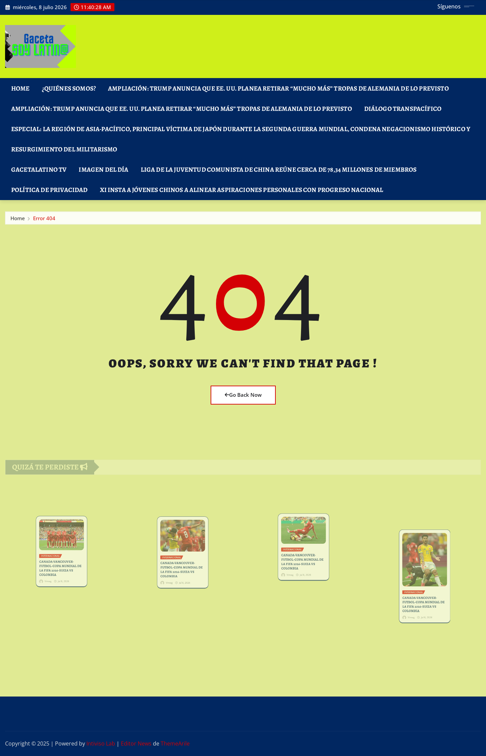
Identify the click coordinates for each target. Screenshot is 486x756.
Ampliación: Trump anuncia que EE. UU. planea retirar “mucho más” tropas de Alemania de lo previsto (278, 88)
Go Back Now (243, 394)
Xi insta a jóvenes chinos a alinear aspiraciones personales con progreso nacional (241, 189)
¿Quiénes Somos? (69, 88)
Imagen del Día (103, 169)
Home (20, 88)
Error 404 (44, 220)
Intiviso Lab (100, 743)
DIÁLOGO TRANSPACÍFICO (402, 108)
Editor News (136, 743)
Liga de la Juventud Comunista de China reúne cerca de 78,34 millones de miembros (279, 169)
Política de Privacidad (49, 189)
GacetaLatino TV (38, 169)
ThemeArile (175, 743)
